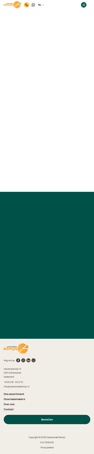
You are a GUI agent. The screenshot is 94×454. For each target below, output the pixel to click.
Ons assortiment (14, 394)
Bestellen (47, 419)
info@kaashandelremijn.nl (16, 386)
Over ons (9, 404)
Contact (9, 409)
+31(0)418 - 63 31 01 (13, 382)
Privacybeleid (47, 447)
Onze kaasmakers (14, 399)
